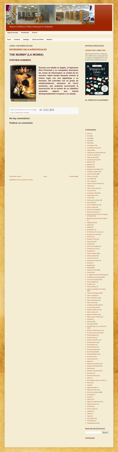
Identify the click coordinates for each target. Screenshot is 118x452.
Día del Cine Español (93, 209)
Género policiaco (92, 256)
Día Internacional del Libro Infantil (97, 218)
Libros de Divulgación (93, 293)
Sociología (90, 394)
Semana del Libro (92, 390)
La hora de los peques (93, 279)
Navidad (89, 319)
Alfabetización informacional (95, 152)
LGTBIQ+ (90, 284)
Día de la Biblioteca (92, 205)
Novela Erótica (91, 337)
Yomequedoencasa (92, 423)
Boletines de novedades (93, 169)
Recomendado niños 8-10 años (95, 380)
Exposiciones (91, 241)
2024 (88, 138)
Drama (89, 225)
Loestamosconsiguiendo (94, 305)
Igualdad (89, 265)
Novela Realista (91, 352)
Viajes (89, 416)
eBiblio (89, 227)
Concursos (90, 190)
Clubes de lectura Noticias (94, 183)
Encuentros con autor (93, 234)
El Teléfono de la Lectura (94, 232)
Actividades (90, 145)
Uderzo (89, 413)
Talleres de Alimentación (94, 401)
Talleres (89, 399)
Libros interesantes (92, 300)
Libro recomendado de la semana (96, 289)
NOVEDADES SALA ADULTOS (96, 326)
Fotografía (90, 251)
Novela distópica (92, 335)
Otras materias (91, 359)
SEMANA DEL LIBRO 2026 (95, 50)
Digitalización (91, 222)
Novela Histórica (92, 342)
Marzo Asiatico (91, 312)
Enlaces (34, 32)
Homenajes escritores (93, 260)
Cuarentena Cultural (92, 193)
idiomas (89, 263)
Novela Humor (91, 344)
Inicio (9, 39)
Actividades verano (92, 148)
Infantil (89, 267)
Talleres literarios (92, 404)
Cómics (89, 186)
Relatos (89, 382)
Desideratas (25, 32)
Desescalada (90, 202)
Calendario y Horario (93, 171)
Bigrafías (89, 164)
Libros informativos (92, 298)
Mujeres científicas (92, 314)
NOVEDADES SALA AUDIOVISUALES (28, 49)
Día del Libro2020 (92, 212)
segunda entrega (91, 387)
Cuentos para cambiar (93, 200)
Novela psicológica (92, 349)
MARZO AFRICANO (93, 310)
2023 (88, 136)
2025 (88, 140)
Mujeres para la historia (93, 317)
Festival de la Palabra (93, 246)
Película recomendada (93, 366)
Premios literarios (92, 375)
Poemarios (90, 373)
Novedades (26, 112)
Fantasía (89, 244)
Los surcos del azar (92, 307)
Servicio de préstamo (93, 392)
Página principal (12, 32)
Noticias (49, 39)
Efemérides (90, 229)
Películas (89, 368)
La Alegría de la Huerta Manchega (96, 275)
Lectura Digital (91, 282)
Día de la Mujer (91, 207)
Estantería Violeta (92, 239)
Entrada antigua (73, 176)
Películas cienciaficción (93, 371)
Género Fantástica (92, 253)
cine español (90, 178)
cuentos (89, 197)
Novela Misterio (91, 347)
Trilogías (89, 411)
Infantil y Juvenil (92, 270)
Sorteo (89, 397)
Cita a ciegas (90, 181)
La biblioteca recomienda (94, 277)
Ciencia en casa (91, 176)
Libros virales (91, 302)
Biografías (90, 167)
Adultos (89, 150)
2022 (88, 133)
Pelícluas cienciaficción (93, 363)
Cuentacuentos (91, 195)
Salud (88, 385)
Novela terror (91, 356)
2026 (88, 143)
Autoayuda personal (92, 159)
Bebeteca (89, 162)
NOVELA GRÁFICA (93, 340)
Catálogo (26, 39)
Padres (89, 361)
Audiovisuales (19, 112)
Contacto (17, 39)
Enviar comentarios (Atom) (25, 180)
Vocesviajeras (91, 418)
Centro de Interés (38, 39)
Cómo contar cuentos (93, 188)
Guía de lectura (91, 258)
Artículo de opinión (92, 155)
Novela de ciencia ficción (94, 333)
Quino (89, 378)
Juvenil (89, 272)
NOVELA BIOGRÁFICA (94, 330)
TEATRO (89, 406)
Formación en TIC (92, 248)
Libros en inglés (91, 295)
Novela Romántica (92, 354)
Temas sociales (91, 409)
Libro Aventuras (91, 286)
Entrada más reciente (15, 176)
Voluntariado (90, 420)
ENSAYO (90, 237)
